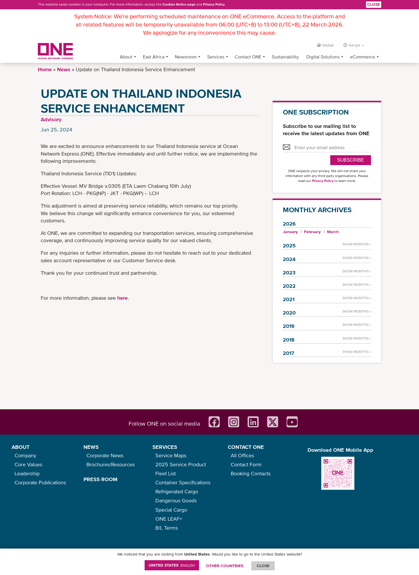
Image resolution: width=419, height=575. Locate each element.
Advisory (51, 119)
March (333, 231)
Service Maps (170, 455)
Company (25, 455)
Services (215, 56)
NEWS (91, 447)
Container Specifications (182, 482)
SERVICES (164, 447)
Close (373, 4)
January (290, 231)
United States (172, 565)
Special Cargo (171, 510)
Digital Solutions (323, 56)
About (126, 56)
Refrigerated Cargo (176, 491)
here (122, 298)
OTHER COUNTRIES (224, 565)
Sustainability (285, 56)
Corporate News (104, 455)
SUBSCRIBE (350, 160)
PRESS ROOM (100, 479)
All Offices (242, 455)
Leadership (27, 473)
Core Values (28, 464)
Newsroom (186, 56)
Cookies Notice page (179, 4)
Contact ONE (248, 56)
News (63, 69)
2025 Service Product (180, 464)
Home (45, 69)
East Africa (153, 56)
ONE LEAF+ (168, 519)
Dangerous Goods (176, 500)
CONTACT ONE (246, 447)
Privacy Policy (214, 4)
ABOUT (20, 447)
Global (327, 45)
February (312, 231)
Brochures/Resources (110, 464)
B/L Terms (166, 528)
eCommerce (362, 56)
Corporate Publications (40, 482)
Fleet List (165, 473)
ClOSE (263, 565)
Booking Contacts (251, 473)
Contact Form (246, 464)
